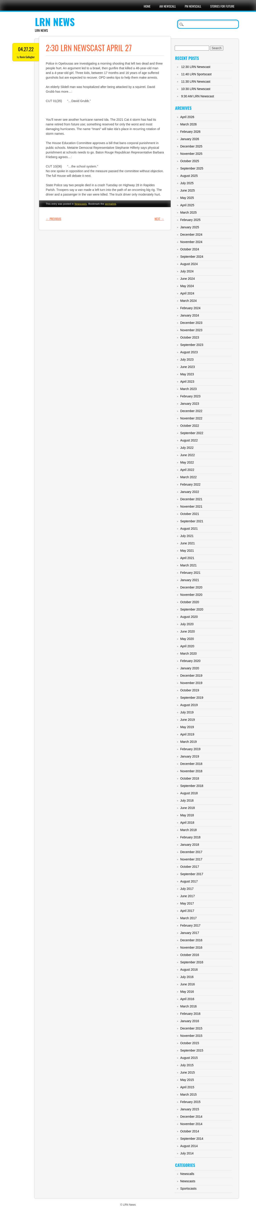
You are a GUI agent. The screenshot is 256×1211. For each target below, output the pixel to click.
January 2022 (189, 492)
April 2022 (187, 470)
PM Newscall (193, 6)
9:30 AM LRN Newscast (197, 96)
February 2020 (190, 661)
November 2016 (191, 947)
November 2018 (191, 771)
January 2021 (189, 580)
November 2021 (191, 506)
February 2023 (190, 396)
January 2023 (189, 403)
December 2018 (191, 764)
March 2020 (188, 653)
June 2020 (187, 631)
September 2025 (191, 168)
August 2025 (189, 176)
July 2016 (187, 977)
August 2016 (189, 969)
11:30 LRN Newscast (195, 81)
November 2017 (191, 859)
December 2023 (191, 323)
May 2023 (187, 374)
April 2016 (187, 999)
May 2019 (187, 727)
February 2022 (190, 484)
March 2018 (188, 830)
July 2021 (187, 536)
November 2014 (191, 1124)
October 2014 (189, 1131)
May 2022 (187, 462)
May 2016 (187, 991)
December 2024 (191, 234)
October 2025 (189, 161)
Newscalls (187, 1174)
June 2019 (187, 719)
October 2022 (189, 425)
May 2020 (187, 639)
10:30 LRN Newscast (195, 89)
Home (147, 6)
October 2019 (189, 690)
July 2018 (187, 800)
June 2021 (187, 543)
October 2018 (189, 778)
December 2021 (191, 499)
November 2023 (191, 330)
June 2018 (187, 808)
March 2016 (188, 1006)
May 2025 (187, 198)
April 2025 (187, 205)
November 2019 (191, 683)
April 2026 (187, 117)
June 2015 (187, 1072)
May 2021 (187, 550)
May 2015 (187, 1080)
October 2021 (189, 514)
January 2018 (189, 844)
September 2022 (191, 433)
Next (159, 218)
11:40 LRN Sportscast (196, 74)
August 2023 (189, 352)
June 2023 (187, 367)
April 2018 (187, 822)
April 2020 (187, 646)
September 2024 (191, 256)
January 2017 (189, 933)
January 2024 (189, 315)
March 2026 (188, 124)
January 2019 (189, 756)
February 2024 (190, 308)
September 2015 (191, 1050)
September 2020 (191, 609)
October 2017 (189, 866)
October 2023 (189, 337)
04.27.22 (26, 49)
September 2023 (191, 345)
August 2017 (189, 881)
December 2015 (191, 1028)
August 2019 (189, 705)
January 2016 (189, 1021)
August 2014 (189, 1146)
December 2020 (191, 587)
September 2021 (191, 521)
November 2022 (191, 418)
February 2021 (190, 572)
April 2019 (187, 734)
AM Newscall (167, 6)
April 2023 (187, 381)
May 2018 (187, 815)
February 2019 (190, 749)
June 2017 (187, 896)
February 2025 (190, 220)
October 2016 (189, 955)
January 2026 (189, 139)
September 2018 (191, 786)
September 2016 (191, 962)
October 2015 (189, 1043)
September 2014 (191, 1138)
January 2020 (189, 668)
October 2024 (189, 249)
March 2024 (188, 300)
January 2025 (189, 227)
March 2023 (188, 389)
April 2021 (187, 558)
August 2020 (189, 617)
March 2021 (188, 565)
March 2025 (188, 212)
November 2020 (191, 594)
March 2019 (188, 741)
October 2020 (189, 602)
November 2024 (191, 242)
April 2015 (187, 1087)
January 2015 (189, 1109)
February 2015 (190, 1102)
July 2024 (187, 271)
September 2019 (191, 697)
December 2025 (191, 146)
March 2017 (188, 918)
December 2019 (191, 675)
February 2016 (190, 1013)
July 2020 (187, 624)
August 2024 (189, 264)
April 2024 (187, 293)
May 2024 (187, 286)
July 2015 (187, 1065)
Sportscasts (188, 1188)
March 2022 (188, 477)
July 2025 (187, 183)
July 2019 (187, 712)
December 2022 (191, 411)
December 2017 (191, 852)
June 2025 (187, 190)
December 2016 (191, 940)
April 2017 (187, 911)
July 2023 (187, 359)
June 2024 (187, 278)
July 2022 (187, 447)
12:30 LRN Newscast (195, 67)
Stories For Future (222, 6)
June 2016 (187, 984)
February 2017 (190, 925)
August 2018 (189, 793)
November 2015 (191, 1035)
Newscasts (80, 203)
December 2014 (191, 1116)
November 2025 (191, 153)
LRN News (55, 21)
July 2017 (187, 888)
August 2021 (189, 528)
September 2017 (191, 874)
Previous (53, 218)
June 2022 (187, 455)
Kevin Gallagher (27, 57)
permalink (110, 203)
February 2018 (190, 837)
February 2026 (190, 131)
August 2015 (189, 1058)
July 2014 (187, 1153)
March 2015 (188, 1094)
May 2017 (187, 903)
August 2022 (189, 440)
